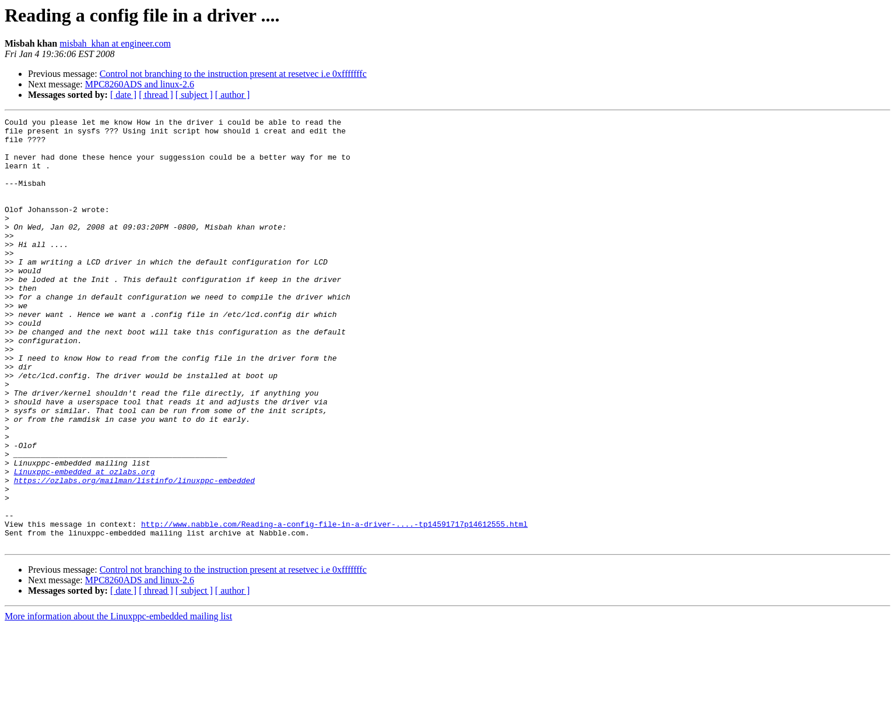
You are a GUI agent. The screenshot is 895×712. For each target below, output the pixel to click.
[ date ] (123, 95)
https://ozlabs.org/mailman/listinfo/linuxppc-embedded (134, 553)
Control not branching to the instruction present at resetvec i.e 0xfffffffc (233, 74)
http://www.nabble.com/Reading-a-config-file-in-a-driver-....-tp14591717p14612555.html (334, 606)
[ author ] (232, 95)
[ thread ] (156, 95)
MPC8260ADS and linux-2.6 (139, 84)
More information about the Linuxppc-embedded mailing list (118, 702)
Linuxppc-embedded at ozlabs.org (84, 543)
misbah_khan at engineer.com (115, 43)
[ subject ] (194, 95)
